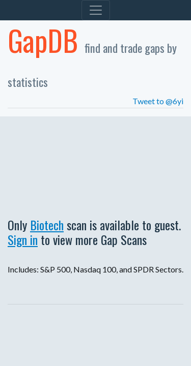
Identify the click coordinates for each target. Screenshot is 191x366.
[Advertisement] (95, 164)
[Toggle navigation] (95, 10)
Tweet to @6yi (157, 101)
